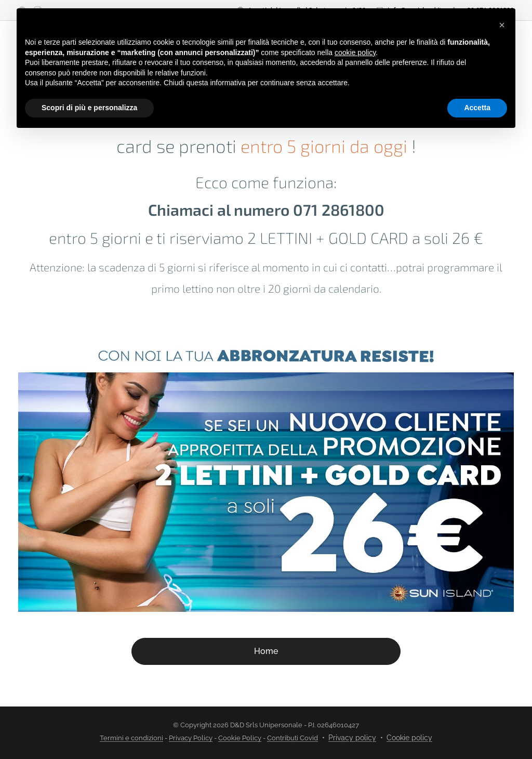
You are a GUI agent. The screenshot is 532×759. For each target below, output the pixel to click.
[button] (502, 25)
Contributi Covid (292, 738)
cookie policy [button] (355, 52)
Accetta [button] (477, 107)
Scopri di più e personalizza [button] (89, 107)
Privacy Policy (190, 738)
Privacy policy (352, 738)
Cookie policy (409, 738)
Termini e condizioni (131, 738)
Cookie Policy (239, 738)
